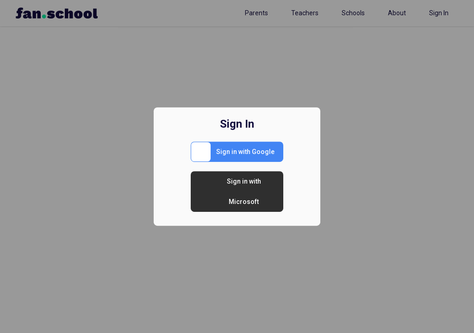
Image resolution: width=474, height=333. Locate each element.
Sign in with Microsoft (244, 191)
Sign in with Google (245, 151)
